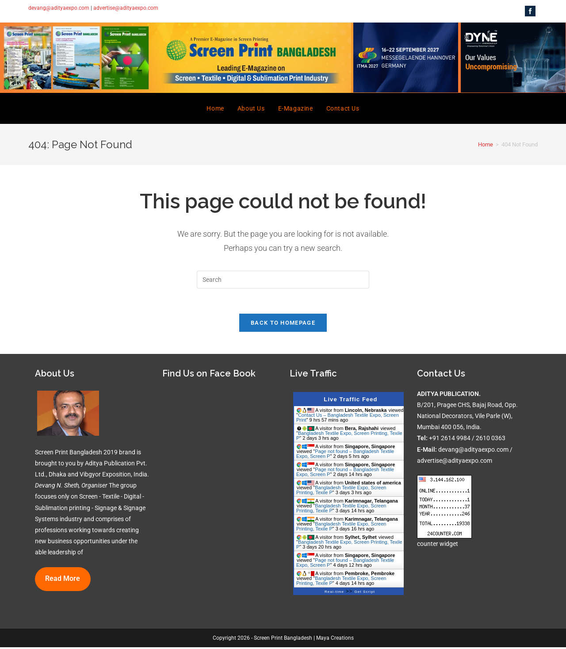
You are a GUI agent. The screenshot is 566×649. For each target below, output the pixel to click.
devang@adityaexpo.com (58, 8)
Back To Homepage (283, 324)
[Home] (485, 144)
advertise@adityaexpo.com (125, 8)
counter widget (437, 545)
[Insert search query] (283, 279)
